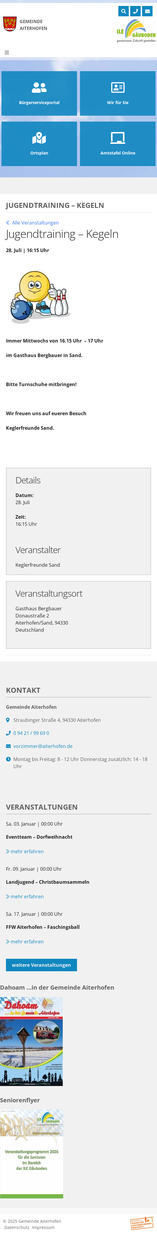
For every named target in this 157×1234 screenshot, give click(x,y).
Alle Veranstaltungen (32, 222)
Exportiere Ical (110, 449)
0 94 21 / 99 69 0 (31, 733)
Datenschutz (16, 1227)
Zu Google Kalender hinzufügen (45, 449)
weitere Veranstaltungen (41, 965)
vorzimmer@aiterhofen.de (43, 746)
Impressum (43, 1227)
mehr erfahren (25, 851)
